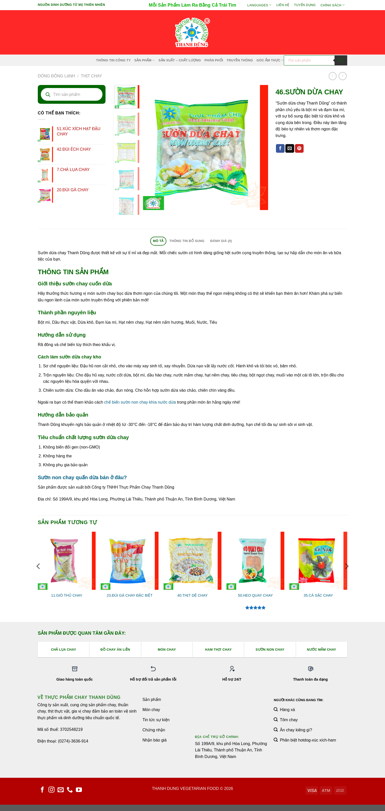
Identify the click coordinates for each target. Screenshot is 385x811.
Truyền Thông (240, 60)
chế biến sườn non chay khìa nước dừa (140, 402)
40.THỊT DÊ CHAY (192, 595)
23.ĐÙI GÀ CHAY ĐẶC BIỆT (129, 595)
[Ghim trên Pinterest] (299, 148)
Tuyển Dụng (305, 5)
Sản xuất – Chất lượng (180, 60)
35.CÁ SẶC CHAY (318, 595)
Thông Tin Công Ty (113, 60)
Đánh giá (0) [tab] (221, 241)
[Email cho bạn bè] (289, 148)
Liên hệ (282, 5)
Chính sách (333, 5)
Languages (259, 5)
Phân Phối (213, 60)
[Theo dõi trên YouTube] (79, 790)
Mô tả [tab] (158, 241)
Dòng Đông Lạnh (56, 76)
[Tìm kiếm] (341, 60)
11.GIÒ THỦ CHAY (66, 595)
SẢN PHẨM (144, 60)
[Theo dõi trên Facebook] (42, 790)
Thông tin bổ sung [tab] (186, 241)
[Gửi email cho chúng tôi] (61, 790)
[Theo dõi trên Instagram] (51, 790)
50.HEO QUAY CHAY (255, 595)
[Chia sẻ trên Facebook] (280, 148)
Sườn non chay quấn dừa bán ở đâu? (82, 477)
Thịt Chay (91, 76)
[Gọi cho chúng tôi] (70, 790)
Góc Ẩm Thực (270, 60)
